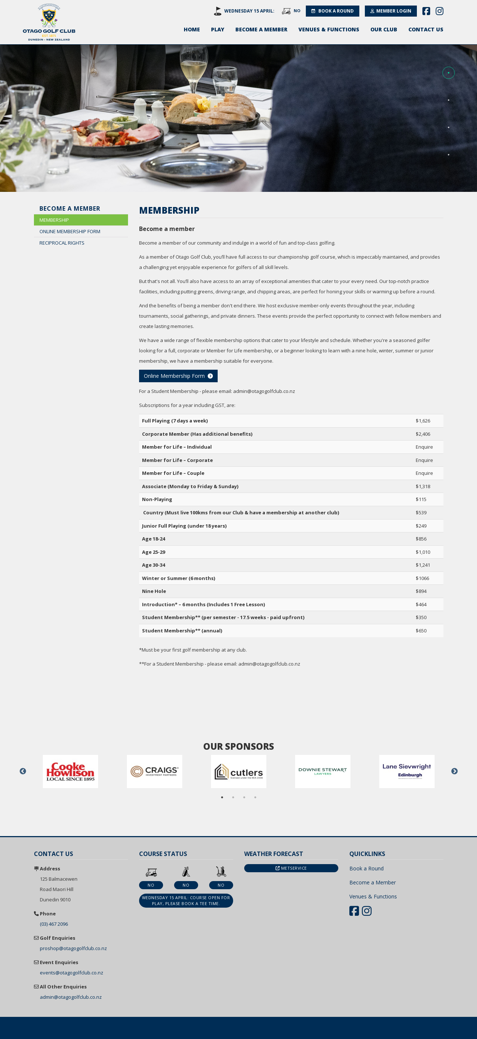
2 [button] (233, 797)
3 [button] (244, 797)
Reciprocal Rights (61, 242)
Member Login (390, 11)
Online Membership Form (69, 231)
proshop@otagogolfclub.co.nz (73, 948)
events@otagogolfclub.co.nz (71, 972)
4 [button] (255, 797)
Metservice (291, 868)
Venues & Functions (328, 29)
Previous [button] (23, 771)
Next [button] (454, 771)
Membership (54, 220)
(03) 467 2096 (54, 924)
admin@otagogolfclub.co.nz (71, 997)
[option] (70, 771)
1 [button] (222, 797)
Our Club (383, 29)
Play (217, 29)
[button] (448, 73)
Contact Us (425, 29)
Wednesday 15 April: (249, 11)
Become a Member (261, 29)
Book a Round (332, 11)
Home (192, 29)
